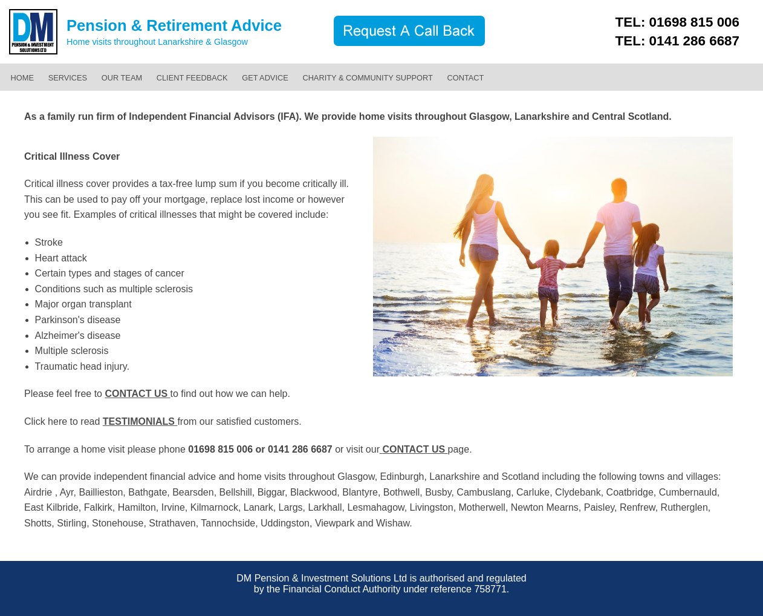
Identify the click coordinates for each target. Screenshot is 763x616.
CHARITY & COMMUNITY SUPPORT (367, 77)
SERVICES (67, 77)
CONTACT (465, 77)
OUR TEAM (122, 77)
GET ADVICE (265, 77)
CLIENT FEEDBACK (192, 77)
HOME (22, 77)
